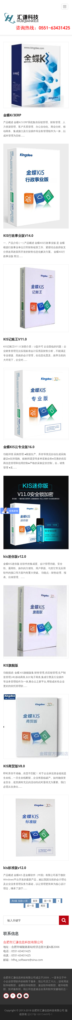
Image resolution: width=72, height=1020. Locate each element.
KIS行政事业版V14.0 (18, 235)
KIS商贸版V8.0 (14, 766)
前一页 (47, 901)
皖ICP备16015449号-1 (40, 1014)
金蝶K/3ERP (12, 115)
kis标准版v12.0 (14, 868)
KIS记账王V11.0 (15, 339)
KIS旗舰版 (10, 665)
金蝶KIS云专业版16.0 (18, 447)
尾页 (43, 905)
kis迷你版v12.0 (14, 556)
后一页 (30, 905)
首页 (35, 901)
